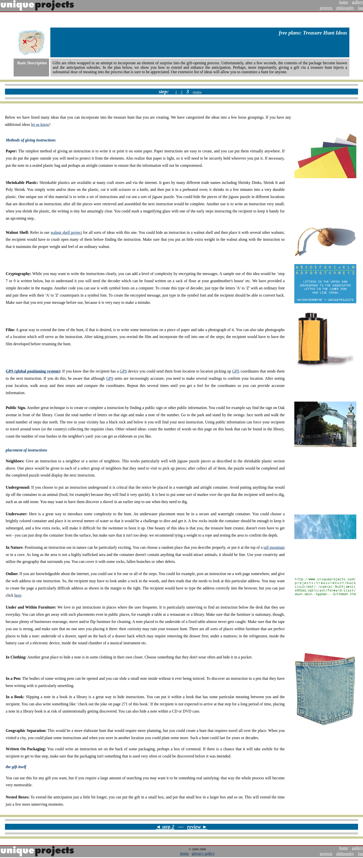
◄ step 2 (165, 826)
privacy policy (203, 853)
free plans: (290, 32)
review (197, 92)
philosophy (345, 8)
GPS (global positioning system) (33, 371)
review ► (197, 826)
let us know (40, 124)
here (17, 595)
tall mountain (274, 547)
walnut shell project (66, 232)
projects (326, 8)
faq (360, 8)
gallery (357, 2)
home (343, 2)
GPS (123, 371)
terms (184, 853)
